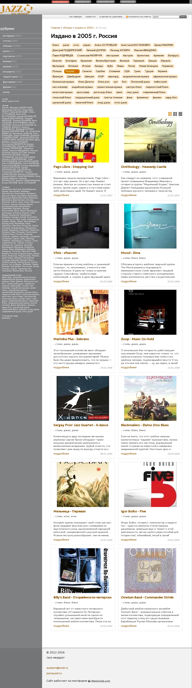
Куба (23, 219)
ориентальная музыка (13, 292)
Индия (25, 208)
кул (36, 281)
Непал (35, 226)
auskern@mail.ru (57, 667)
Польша (20, 232)
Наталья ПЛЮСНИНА (25, 157)
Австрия (17, 189)
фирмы (9, 87)
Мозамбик (15, 266)
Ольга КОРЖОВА (31, 163)
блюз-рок (29, 281)
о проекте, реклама (110, 16)
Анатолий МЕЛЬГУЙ (26, 116)
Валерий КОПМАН (25, 129)
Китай (23, 217)
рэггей (21, 299)
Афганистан (8, 193)
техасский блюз (62, 97)
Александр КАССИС (11, 110)
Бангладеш (20, 193)
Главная (55, 27)
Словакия (34, 236)
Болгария (22, 196)
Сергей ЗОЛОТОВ (11, 168)
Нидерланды (17, 228)
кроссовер (17, 296)
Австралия (7, 189)
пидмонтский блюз (11, 294)
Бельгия (5, 196)
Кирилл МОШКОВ (19, 142)
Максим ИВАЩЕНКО (19, 151)
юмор (6, 92)
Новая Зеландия (10, 230)
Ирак (16, 211)
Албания (18, 258)
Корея (5, 219)
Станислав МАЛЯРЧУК (12, 172)
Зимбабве (7, 208)
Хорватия (29, 247)
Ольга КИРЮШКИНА (11, 163)
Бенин (13, 196)
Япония (28, 271)
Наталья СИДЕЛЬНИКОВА (14, 159)
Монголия (27, 266)
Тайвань (6, 241)
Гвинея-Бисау (23, 262)
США (22, 238)
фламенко (22, 305)
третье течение (113, 97)
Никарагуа (30, 228)
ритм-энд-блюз (9, 299)
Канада (15, 217)
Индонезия (7, 211)
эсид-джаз (33, 309)
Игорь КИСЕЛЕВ (9, 183)
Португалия (31, 232)
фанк (13, 305)
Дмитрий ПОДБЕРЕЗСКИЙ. (67, 50)
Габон (14, 202)
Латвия (5, 221)
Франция (18, 247)
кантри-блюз (31, 292)
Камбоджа (25, 215)
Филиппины (18, 271)
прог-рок (6, 296)
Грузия (22, 204)
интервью (12, 35)
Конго (5, 264)
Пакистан (34, 230)
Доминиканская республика (16, 206)
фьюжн (31, 305)
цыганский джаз (21, 307)
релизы (10, 61)
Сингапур (24, 236)
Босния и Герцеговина (21, 254)
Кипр (4, 256)
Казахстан (14, 215)
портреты (12, 56)
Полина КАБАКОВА (30, 166)
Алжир (5, 191)
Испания (17, 213)
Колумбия (32, 217)
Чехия (5, 249)
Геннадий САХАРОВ (22, 133)
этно (17, 101)
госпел (25, 286)
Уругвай (28, 245)
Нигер (36, 266)
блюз (4, 101)
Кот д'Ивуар (15, 264)
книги (8, 51)
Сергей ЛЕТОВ (24, 170)
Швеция (31, 249)
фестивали (12, 81)
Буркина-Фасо (27, 260)
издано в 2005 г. (85, 27)
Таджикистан (24, 269)
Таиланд (29, 238)
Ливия (35, 264)
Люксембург (30, 221)
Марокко (6, 226)
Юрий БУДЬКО (9, 176)
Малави (5, 266)
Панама (6, 232)
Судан (15, 238)
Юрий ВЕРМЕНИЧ (26, 176)
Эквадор (6, 251)
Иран (22, 211)
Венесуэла (7, 200)
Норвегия (24, 230)
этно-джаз (27, 311)
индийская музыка (18, 290)
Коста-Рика (14, 219)
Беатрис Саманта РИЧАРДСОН (15, 128)
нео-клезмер (60, 87)
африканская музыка (12, 279)
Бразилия (32, 196)
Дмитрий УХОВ (27, 138)
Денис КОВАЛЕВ (21, 135)
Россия (19, 234)
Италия (25, 213)
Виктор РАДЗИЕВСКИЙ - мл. (15, 131)
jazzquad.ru (54, 673)
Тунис (35, 241)
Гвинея (13, 262)
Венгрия (33, 198)
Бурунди (6, 198)
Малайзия (19, 223)
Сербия (14, 236)
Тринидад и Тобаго (21, 241)
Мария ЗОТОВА (19, 153)
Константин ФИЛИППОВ (13, 144)
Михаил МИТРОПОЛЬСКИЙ (18, 154)
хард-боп (7, 307)
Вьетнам (6, 202)
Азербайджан (29, 189)
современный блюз (18, 301)
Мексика (16, 226)
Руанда (5, 269)
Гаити (26, 202)
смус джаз (133, 92)
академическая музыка (24, 277)
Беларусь (31, 193)
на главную (75, 16)
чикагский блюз (10, 309)
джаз (11, 101)
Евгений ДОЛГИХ (25, 140)
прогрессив (30, 296)
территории (13, 76)
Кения (36, 254)
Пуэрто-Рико (8, 234)
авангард (7, 277)
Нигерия (6, 228)
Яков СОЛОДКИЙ (27, 183)
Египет (34, 262)
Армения (25, 191)
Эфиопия (25, 251)
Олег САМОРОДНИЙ (28, 161)
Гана (20, 202)
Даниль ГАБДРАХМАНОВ (28, 180)
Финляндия (7, 247)
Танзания (6, 271)
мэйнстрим (15, 286)
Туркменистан (9, 243)
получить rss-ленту (138, 16)
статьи (10, 40)
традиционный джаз (18, 303)
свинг (28, 299)
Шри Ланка (7, 258)
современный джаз (11, 311)
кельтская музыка (30, 294)
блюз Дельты (16, 281)
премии (10, 66)
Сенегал (6, 236)
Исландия (7, 213)
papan (5, 108)
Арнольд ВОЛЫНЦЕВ (22, 125)
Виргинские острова (23, 200)
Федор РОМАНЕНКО (28, 174)
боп (4, 284)
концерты (12, 71)
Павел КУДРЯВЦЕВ (11, 166)
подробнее (61, 195)
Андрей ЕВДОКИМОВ (13, 118)
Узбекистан (7, 245)
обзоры (11, 45)
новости (90, 16)
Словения (6, 238)
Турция (20, 243)
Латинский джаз (15, 284)
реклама (6, 318)
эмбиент (23, 309)
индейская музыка (20, 288)
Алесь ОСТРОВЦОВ (106, 45)
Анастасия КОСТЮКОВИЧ (14, 115)
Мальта (35, 256)
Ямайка (5, 254)
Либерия (26, 264)
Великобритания (20, 198)
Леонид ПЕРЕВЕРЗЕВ (12, 148)
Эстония (16, 251)
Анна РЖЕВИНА (20, 123)
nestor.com (60, 2)
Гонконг (6, 204)
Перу (13, 232)
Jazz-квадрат (20, 13)
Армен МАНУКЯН (163, 45)
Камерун (6, 217)
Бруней (15, 260)
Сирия (13, 269)
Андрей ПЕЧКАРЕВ (22, 120)
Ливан (13, 221)
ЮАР (33, 251)
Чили (11, 249)
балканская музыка (63, 81)
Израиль (17, 208)
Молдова (26, 226)
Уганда (29, 243)
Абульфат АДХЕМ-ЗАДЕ (21, 108)
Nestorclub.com (100, 680)
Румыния (28, 234)
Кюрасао (12, 256)
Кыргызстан (33, 219)
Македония (7, 223)
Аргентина (14, 191)
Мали (28, 223)
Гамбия (5, 262)
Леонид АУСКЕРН (25, 146)
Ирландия (32, 211)
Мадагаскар (24, 256)
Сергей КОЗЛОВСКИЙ (15, 169)
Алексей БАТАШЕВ (19, 112)
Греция (14, 204)
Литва (20, 221)
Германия (34, 202)
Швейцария (20, 249)
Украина (18, 245)
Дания (29, 204)
